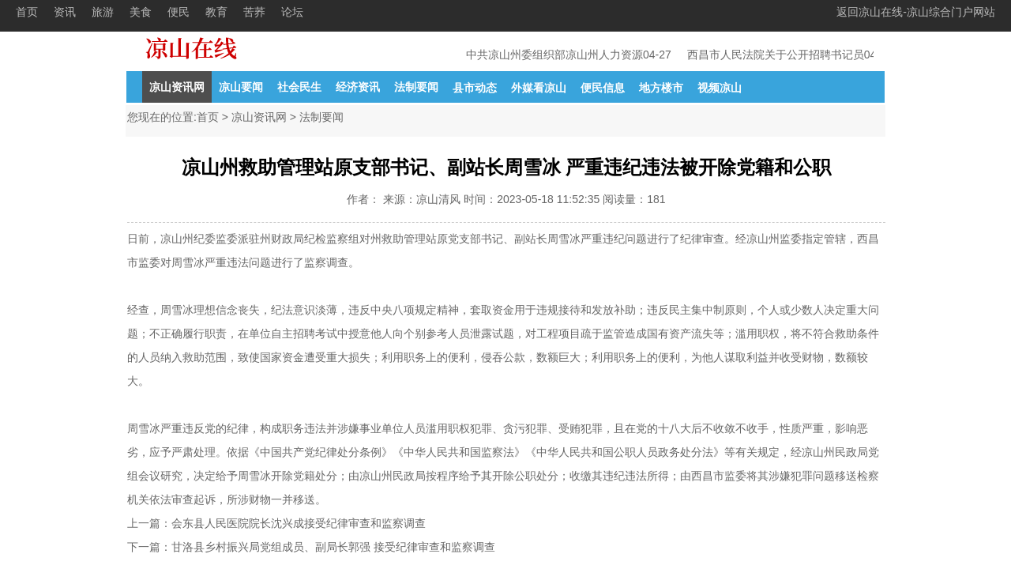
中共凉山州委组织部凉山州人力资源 (556, 54)
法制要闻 (416, 87)
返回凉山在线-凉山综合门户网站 (915, 12)
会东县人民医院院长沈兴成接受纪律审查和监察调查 (298, 523)
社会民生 (299, 87)
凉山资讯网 (177, 87)
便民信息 (603, 87)
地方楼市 (661, 87)
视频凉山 (719, 87)
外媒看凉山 (538, 87)
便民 (178, 12)
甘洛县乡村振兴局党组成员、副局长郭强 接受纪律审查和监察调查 (333, 547)
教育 (216, 12)
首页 (27, 12)
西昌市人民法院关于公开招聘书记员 (777, 54)
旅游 (103, 12)
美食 (141, 12)
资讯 (65, 12)
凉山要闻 (241, 87)
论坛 (292, 12)
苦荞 (254, 12)
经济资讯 (358, 87)
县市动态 (475, 87)
